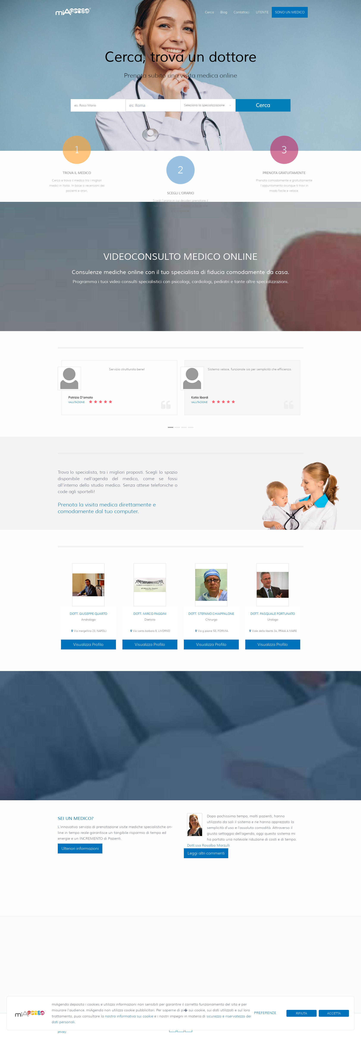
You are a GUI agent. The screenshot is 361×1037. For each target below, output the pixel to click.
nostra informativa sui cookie (129, 1016)
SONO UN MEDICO (290, 12)
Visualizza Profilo (88, 644)
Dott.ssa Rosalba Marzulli (208, 845)
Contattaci (241, 12)
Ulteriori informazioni (80, 848)
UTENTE (262, 12)
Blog (223, 12)
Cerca (209, 12)
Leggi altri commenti (206, 853)
